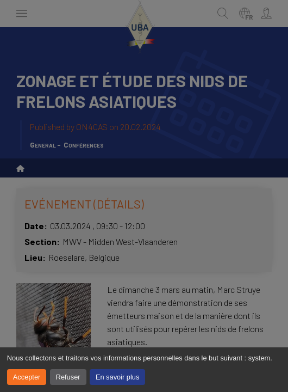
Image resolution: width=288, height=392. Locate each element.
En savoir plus (117, 377)
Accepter (27, 377)
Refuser (68, 377)
